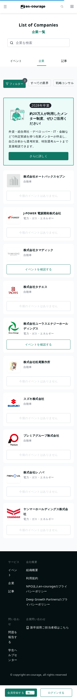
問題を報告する (12, 637)
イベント (16, 61)
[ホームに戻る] (33, 8)
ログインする (56, 692)
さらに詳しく (38, 156)
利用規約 (32, 578)
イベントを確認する (38, 269)
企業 (42, 61)
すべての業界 (39, 83)
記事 (64, 61)
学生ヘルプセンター (12, 655)
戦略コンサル (65, 83)
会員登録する (20, 693)
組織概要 (32, 570)
